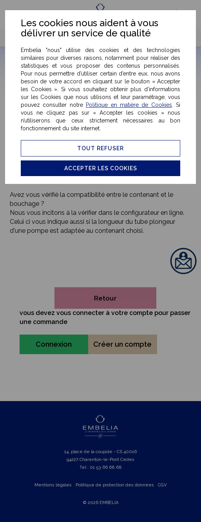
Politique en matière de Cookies (129, 105)
